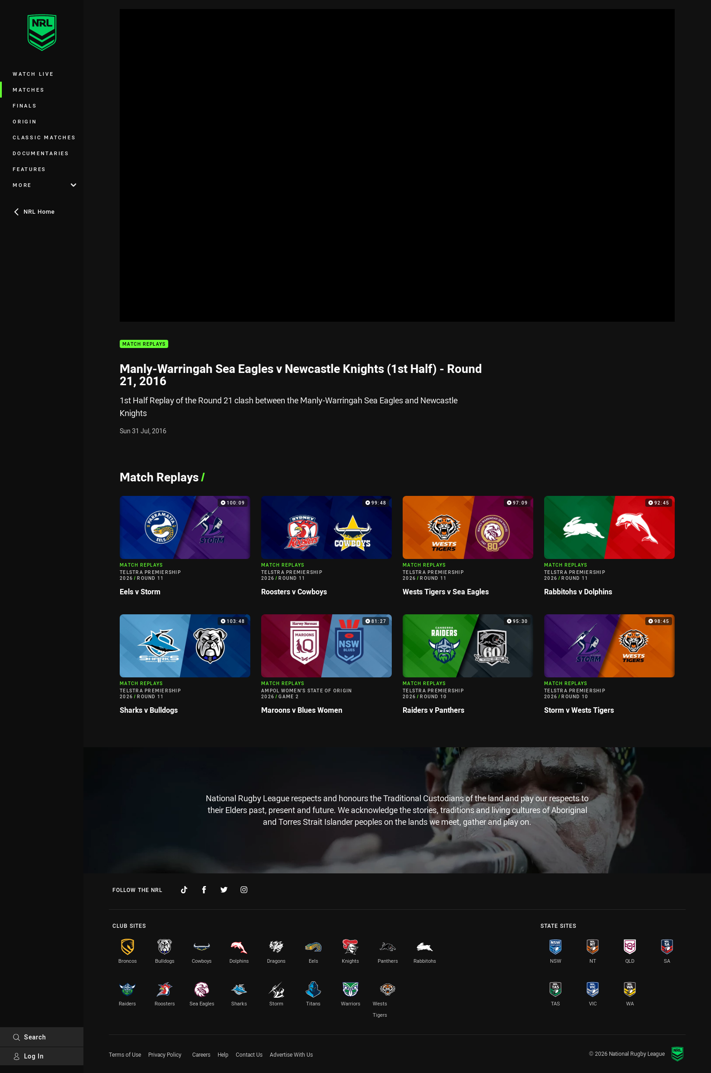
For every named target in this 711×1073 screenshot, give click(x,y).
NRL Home (34, 211)
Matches (28, 89)
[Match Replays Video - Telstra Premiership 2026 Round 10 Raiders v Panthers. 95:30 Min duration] (468, 668)
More (44, 184)
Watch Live (33, 73)
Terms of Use (125, 1054)
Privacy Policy (164, 1054)
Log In (28, 1056)
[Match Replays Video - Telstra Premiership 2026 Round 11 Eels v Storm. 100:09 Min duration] (185, 549)
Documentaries (41, 153)
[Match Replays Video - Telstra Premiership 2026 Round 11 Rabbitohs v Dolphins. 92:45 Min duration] (609, 549)
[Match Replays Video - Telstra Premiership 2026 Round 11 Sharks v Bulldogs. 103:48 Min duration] (185, 668)
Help (223, 1054)
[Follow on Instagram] (244, 890)
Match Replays (144, 344)
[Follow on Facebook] (204, 890)
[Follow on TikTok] (184, 890)
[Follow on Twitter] (224, 890)
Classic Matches (44, 137)
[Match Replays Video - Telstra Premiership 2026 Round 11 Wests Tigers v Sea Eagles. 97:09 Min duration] (468, 549)
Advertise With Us (291, 1054)
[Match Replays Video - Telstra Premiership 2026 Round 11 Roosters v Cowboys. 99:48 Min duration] (326, 549)
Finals (25, 105)
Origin (25, 121)
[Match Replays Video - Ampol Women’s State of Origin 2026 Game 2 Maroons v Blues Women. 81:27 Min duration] (326, 668)
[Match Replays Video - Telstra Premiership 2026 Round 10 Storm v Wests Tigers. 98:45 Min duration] (609, 668)
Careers (201, 1054)
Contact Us (249, 1054)
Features (29, 169)
